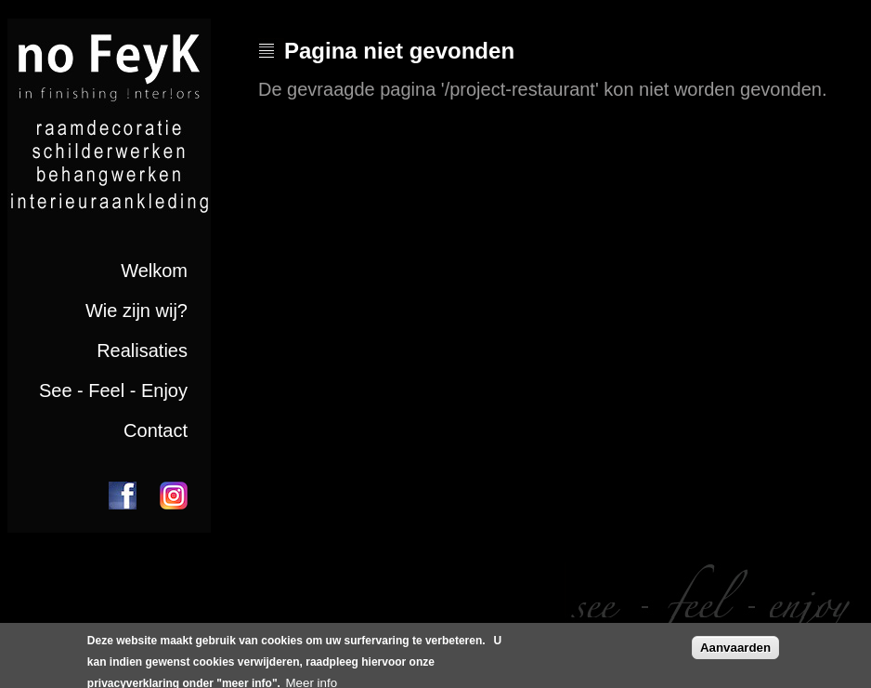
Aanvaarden (735, 651)
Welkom (154, 270)
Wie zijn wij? (136, 310)
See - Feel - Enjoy (113, 390)
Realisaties (142, 350)
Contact (156, 430)
